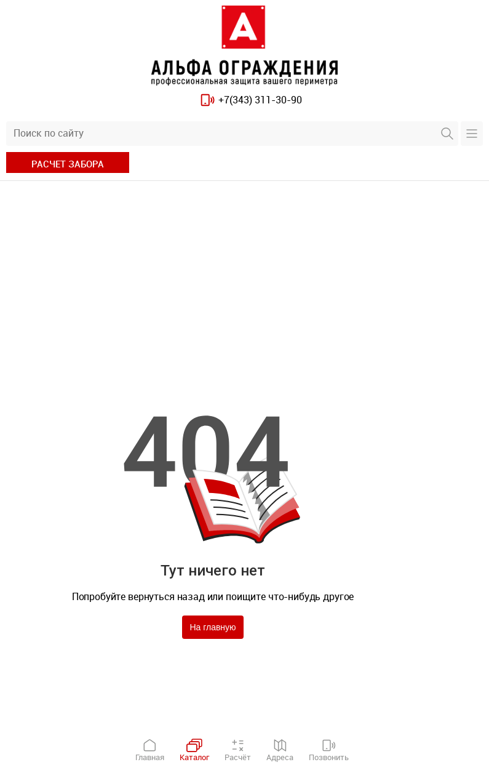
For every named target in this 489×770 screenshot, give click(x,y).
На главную (212, 627)
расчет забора (67, 164)
